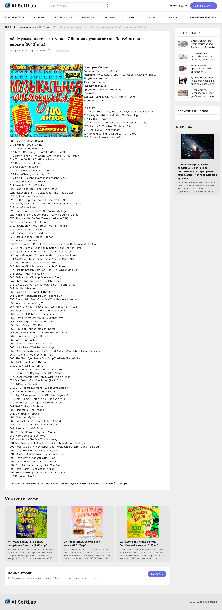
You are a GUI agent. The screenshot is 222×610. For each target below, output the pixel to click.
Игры (130, 17)
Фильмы (109, 17)
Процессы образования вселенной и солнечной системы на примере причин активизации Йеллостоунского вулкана (197, 171)
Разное (87, 17)
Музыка (47, 27)
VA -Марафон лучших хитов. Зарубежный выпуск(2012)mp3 (27, 543)
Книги (173, 17)
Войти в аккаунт (203, 5)
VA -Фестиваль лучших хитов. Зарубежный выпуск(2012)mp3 (139, 543)
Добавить (157, 574)
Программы (61, 17)
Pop (55, 27)
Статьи (39, 17)
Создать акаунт (177, 6)
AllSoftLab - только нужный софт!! (23, 27)
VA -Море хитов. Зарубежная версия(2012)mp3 (82, 543)
